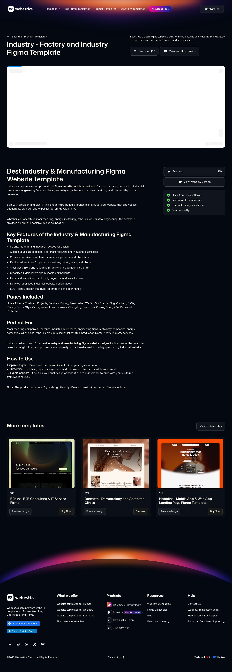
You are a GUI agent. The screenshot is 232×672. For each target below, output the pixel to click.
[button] (52, 9)
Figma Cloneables (157, 609)
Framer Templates (105, 8)
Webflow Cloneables (159, 603)
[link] (42, 463)
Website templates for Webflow (75, 609)
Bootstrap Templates (77, 8)
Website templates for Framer (74, 603)
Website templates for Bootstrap (75, 615)
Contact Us (194, 603)
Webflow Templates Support (204, 609)
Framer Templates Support (203, 615)
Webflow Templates (133, 8)
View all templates (211, 426)
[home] (20, 9)
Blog (149, 615)
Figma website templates (71, 621)
